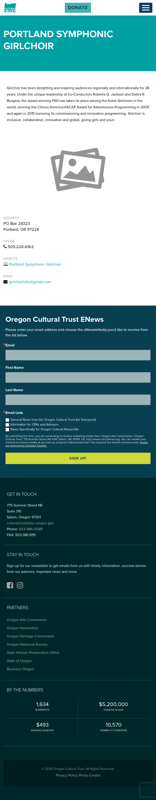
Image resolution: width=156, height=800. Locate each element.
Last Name (14, 390)
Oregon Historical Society (27, 644)
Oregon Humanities (22, 628)
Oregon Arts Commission (27, 620)
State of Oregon (19, 661)
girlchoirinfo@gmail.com (30, 281)
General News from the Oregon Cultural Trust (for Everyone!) (53, 420)
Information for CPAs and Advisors (34, 424)
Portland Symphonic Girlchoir (35, 264)
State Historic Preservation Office (33, 652)
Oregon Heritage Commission (30, 636)
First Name (14, 367)
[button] (78, 8)
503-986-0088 (30, 529)
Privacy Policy (67, 775)
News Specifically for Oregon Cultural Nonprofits (44, 429)
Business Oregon (20, 669)
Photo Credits (89, 775)
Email (10, 345)
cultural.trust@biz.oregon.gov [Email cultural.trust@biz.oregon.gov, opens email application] (30, 523)
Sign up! (78, 458)
